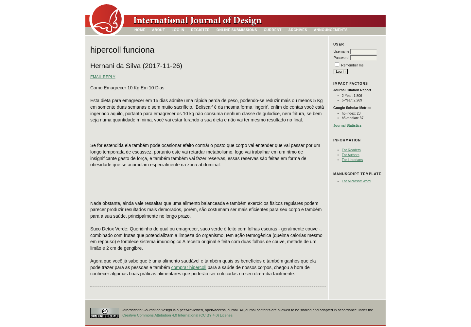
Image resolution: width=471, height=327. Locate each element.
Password (341, 58)
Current (273, 30)
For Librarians (352, 160)
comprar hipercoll (188, 267)
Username (341, 51)
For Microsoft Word (356, 181)
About (158, 30)
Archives (297, 30)
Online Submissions (237, 30)
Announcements (331, 30)
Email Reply (102, 77)
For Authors (350, 155)
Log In (178, 30)
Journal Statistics (347, 125)
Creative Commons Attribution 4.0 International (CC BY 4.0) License (177, 315)
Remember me (352, 65)
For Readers (351, 150)
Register (200, 30)
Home (139, 30)
